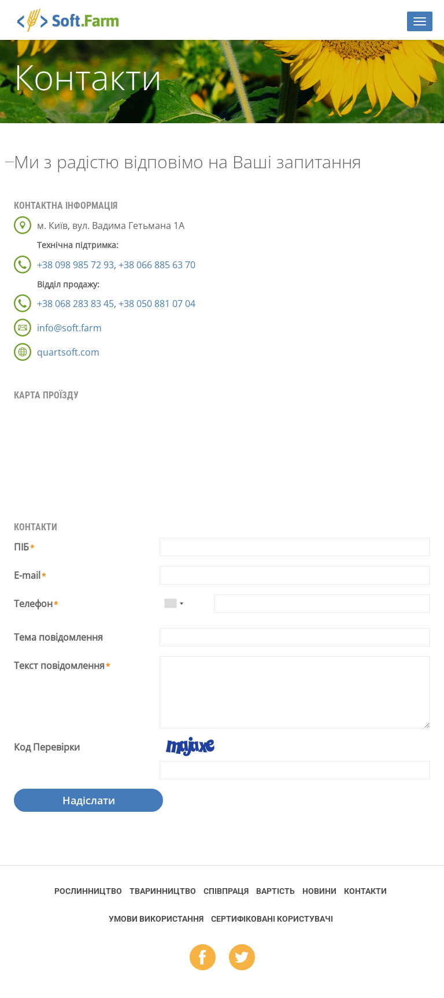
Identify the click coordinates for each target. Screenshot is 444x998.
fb (203, 958)
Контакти (365, 891)
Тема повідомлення (58, 637)
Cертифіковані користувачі (272, 918)
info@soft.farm (69, 327)
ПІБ (21, 547)
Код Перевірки (47, 747)
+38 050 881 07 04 (157, 303)
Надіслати (88, 800)
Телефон (33, 603)
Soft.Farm (74, 20)
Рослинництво (88, 891)
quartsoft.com (68, 352)
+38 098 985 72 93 (75, 264)
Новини (319, 891)
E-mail (27, 575)
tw (242, 958)
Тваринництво (163, 891)
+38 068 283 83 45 (75, 303)
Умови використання (156, 918)
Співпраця (226, 891)
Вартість (275, 891)
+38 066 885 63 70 (157, 264)
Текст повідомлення (59, 665)
